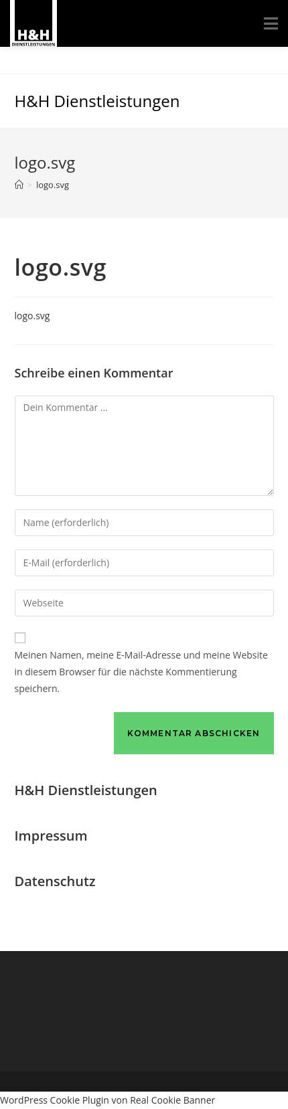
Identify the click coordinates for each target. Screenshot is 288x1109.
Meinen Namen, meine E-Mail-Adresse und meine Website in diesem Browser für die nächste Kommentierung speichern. (141, 672)
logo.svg (32, 315)
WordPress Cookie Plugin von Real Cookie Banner (107, 1100)
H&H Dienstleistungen (97, 101)
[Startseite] (19, 185)
